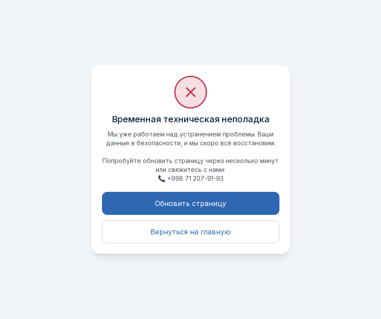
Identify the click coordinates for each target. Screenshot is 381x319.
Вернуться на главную (190, 231)
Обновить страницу (190, 203)
